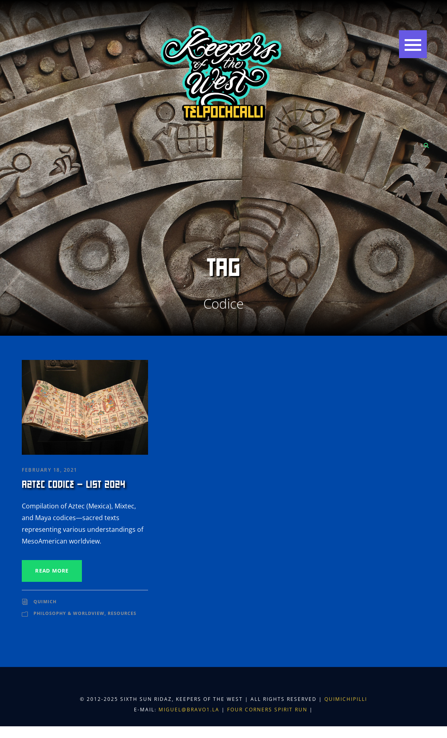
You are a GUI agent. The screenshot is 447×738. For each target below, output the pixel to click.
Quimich (44, 601)
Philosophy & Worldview (68, 613)
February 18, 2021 (49, 469)
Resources (122, 613)
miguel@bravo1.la (189, 709)
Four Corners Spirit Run (268, 709)
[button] (413, 44)
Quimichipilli (345, 699)
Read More (52, 570)
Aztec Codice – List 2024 (73, 484)
